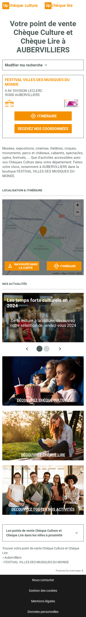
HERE (79, 273)
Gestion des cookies (43, 590)
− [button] (77, 212)
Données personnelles (43, 612)
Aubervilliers (13, 557)
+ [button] (77, 205)
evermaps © (76, 570)
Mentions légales (43, 601)
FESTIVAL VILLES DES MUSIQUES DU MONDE (36, 562)
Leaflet (56, 273)
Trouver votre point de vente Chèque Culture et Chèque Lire (40, 550)
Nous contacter (43, 580)
